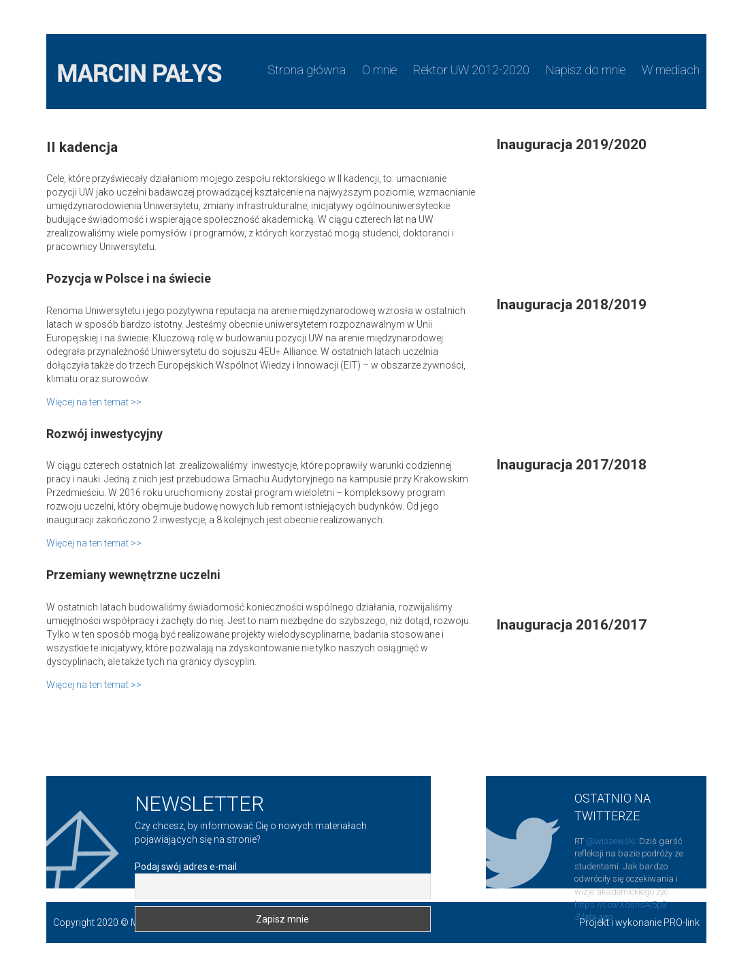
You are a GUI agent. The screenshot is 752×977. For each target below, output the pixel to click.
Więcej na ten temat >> (94, 402)
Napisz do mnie (585, 70)
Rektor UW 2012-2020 (471, 70)
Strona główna (306, 70)
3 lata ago (593, 917)
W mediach (671, 70)
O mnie (379, 70)
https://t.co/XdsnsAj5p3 (620, 904)
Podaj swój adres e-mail (186, 866)
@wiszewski (610, 841)
